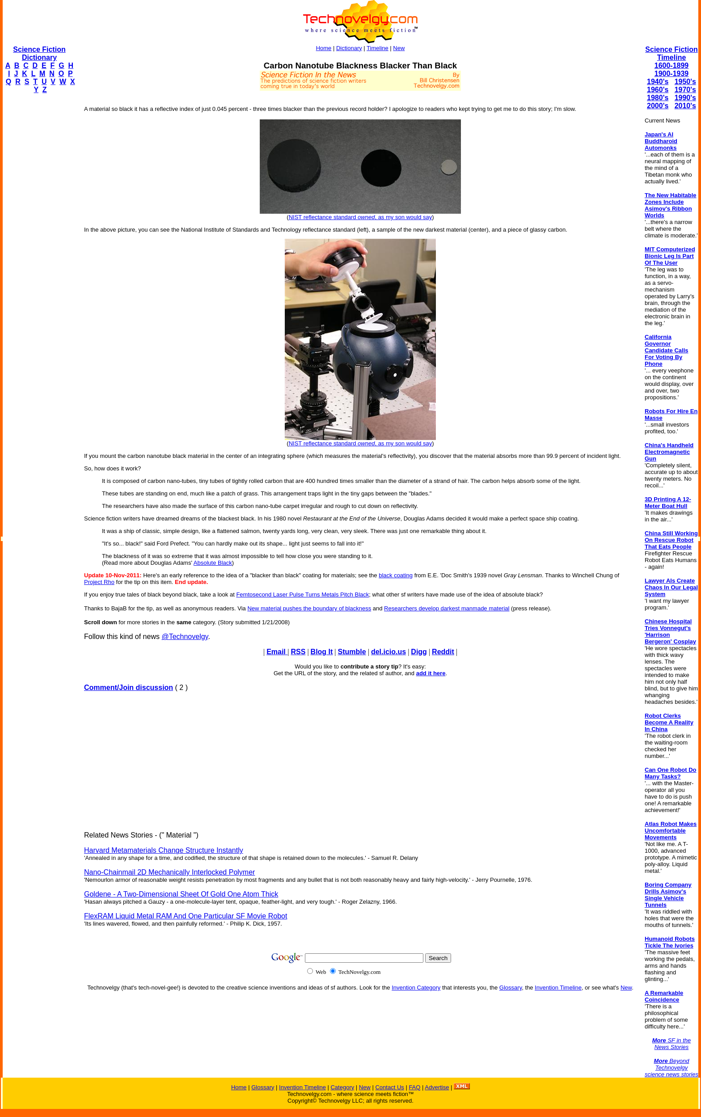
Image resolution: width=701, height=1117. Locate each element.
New (399, 48)
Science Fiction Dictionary (39, 53)
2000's (657, 106)
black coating (396, 575)
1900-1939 (672, 73)
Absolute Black (213, 562)
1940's (657, 81)
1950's (685, 81)
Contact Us (389, 1087)
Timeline (378, 48)
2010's (685, 106)
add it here (431, 673)
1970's (685, 89)
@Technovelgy (184, 636)
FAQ (414, 1087)
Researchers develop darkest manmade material (446, 608)
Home (324, 48)
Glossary (510, 987)
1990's (685, 98)
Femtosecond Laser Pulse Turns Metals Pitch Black (302, 594)
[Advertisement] (38, 235)
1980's (657, 98)
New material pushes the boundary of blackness (309, 608)
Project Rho (99, 582)
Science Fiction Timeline (671, 53)
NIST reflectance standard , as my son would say (360, 217)
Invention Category (416, 987)
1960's (657, 89)
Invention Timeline (558, 987)
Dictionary (349, 48)
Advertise (437, 1087)
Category (342, 1087)
